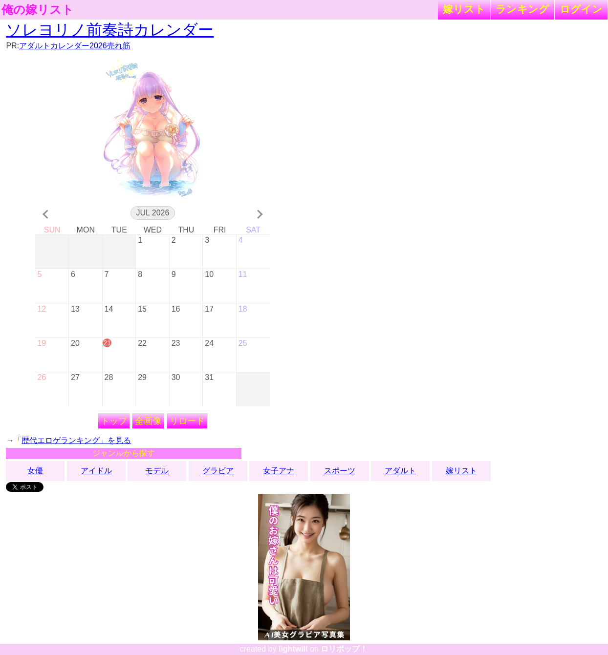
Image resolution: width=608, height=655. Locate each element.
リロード (187, 421)
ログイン (581, 9)
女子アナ (278, 470)
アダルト (400, 470)
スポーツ (339, 470)
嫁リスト (464, 9)
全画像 (148, 421)
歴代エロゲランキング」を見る (76, 440)
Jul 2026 (152, 213)
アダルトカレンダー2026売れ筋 (74, 46)
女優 (35, 470)
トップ (114, 421)
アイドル (96, 470)
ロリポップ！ (344, 649)
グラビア (218, 470)
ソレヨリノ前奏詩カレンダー (110, 30)
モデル (157, 470)
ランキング (522, 9)
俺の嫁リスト (37, 9)
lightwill (293, 649)
